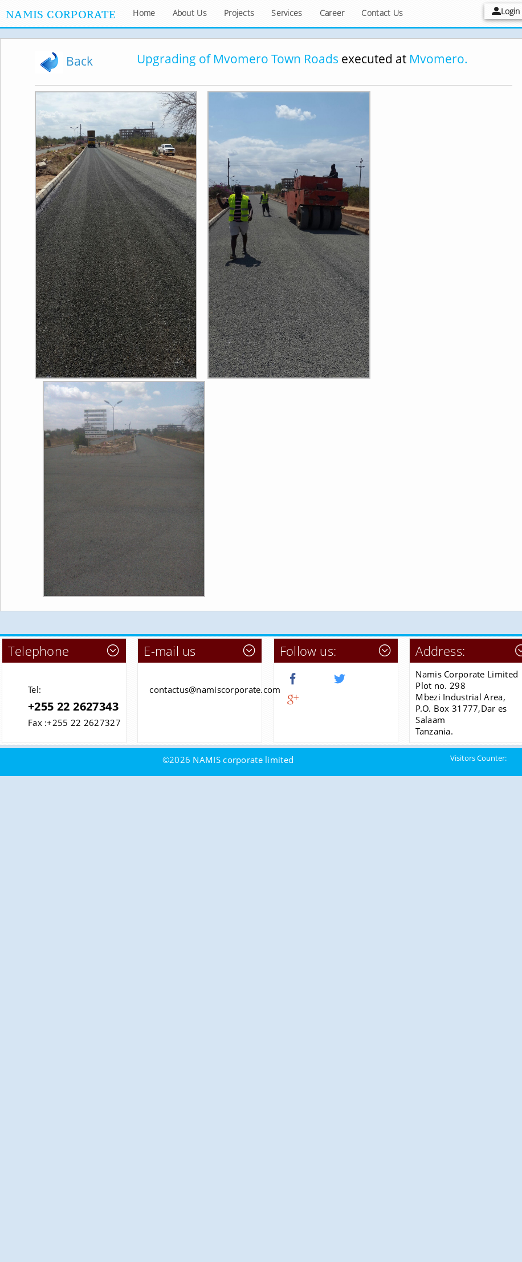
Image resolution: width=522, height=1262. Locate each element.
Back (64, 61)
